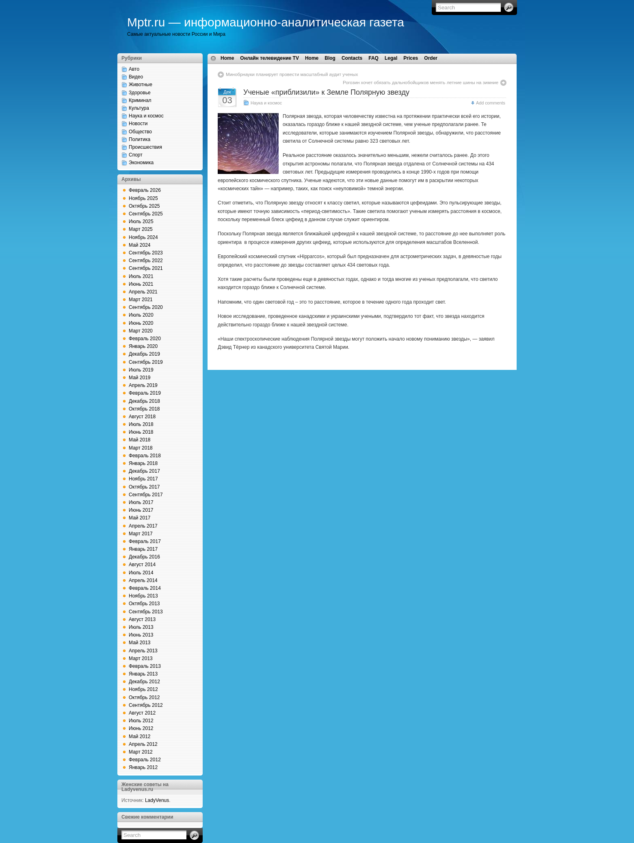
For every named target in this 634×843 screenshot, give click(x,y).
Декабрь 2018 (144, 401)
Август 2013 (142, 619)
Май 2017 (140, 518)
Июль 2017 (141, 502)
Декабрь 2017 (144, 471)
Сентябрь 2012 (146, 705)
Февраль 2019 (145, 393)
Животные (140, 84)
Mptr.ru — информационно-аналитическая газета (265, 22)
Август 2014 (142, 564)
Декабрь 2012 (144, 681)
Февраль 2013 (145, 666)
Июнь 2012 (141, 728)
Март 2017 (141, 534)
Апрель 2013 (143, 651)
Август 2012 (142, 713)
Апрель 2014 (143, 580)
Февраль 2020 (145, 338)
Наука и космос (146, 116)
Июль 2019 (141, 370)
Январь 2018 (143, 463)
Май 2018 (140, 440)
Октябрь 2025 (144, 206)
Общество (140, 132)
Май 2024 (140, 245)
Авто (134, 69)
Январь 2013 (143, 674)
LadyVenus (157, 800)
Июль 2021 (141, 276)
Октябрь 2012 (144, 697)
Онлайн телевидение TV (269, 58)
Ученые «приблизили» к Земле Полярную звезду (326, 92)
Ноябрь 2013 (143, 596)
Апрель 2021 (143, 292)
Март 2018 (141, 448)
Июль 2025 (141, 221)
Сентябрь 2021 (146, 268)
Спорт (136, 155)
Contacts (352, 58)
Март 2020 (141, 331)
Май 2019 (140, 377)
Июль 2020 (141, 315)
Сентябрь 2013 (146, 612)
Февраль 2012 (145, 760)
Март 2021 (141, 299)
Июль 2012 (141, 721)
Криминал (140, 100)
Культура (139, 108)
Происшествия (145, 147)
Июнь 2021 (141, 284)
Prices (410, 58)
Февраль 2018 (145, 455)
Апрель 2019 (143, 385)
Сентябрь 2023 (146, 253)
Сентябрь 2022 (146, 260)
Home (227, 58)
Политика (139, 139)
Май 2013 (140, 642)
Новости (138, 123)
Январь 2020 (143, 346)
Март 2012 (141, 752)
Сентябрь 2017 (146, 495)
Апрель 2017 (143, 526)
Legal (391, 58)
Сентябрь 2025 (146, 214)
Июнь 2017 (141, 510)
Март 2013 (141, 658)
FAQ (373, 58)
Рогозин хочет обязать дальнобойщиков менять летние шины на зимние (420, 82)
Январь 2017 (143, 549)
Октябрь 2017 (144, 487)
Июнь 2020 (141, 323)
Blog (330, 58)
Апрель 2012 (143, 744)
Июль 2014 (141, 573)
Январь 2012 (143, 767)
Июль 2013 (141, 627)
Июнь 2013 (141, 635)
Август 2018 (142, 416)
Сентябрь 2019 (146, 362)
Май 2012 (140, 736)
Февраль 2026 (145, 190)
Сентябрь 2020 (146, 307)
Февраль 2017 (145, 541)
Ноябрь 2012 (143, 689)
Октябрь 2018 (144, 409)
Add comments (490, 102)
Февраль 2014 (145, 588)
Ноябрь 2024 (143, 237)
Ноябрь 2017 (143, 479)
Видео (136, 77)
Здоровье (140, 93)
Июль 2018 (141, 424)
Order (430, 58)
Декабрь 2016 (144, 557)
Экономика (141, 162)
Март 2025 (141, 229)
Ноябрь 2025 (143, 198)
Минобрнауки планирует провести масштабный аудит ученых (292, 74)
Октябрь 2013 (144, 603)
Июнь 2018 (141, 432)
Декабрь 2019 (144, 354)
